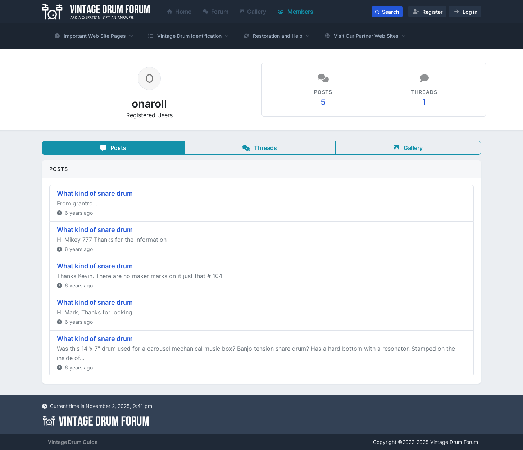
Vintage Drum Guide (72, 442)
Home (179, 11)
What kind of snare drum (95, 193)
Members (295, 11)
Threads (259, 147)
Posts (113, 147)
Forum (215, 11)
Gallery (253, 11)
